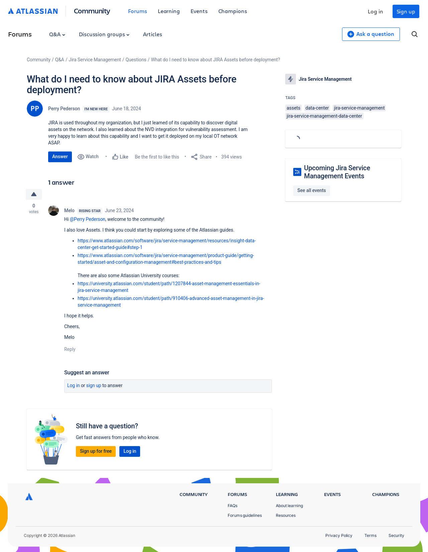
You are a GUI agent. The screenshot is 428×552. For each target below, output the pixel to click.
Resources (286, 515)
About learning (289, 505)
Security (396, 535)
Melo (69, 210)
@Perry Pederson (87, 219)
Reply (70, 349)
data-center (317, 108)
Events (199, 10)
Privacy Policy (338, 535)
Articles (152, 34)
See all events (311, 190)
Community (92, 10)
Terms (370, 535)
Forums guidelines (245, 515)
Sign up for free (96, 451)
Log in (375, 11)
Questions (136, 59)
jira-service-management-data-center (324, 116)
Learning (169, 10)
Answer (60, 156)
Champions (232, 10)
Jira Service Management (95, 59)
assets (293, 108)
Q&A (57, 34)
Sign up (406, 11)
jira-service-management (359, 108)
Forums (137, 10)
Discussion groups (104, 34)
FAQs (232, 505)
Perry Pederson (64, 108)
